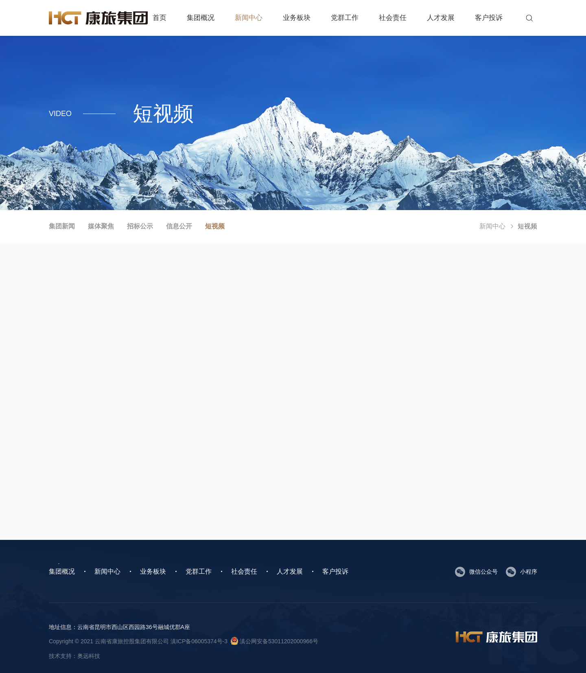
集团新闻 (62, 226)
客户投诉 (489, 18)
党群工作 (345, 18)
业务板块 (296, 18)
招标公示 (140, 226)
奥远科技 (88, 656)
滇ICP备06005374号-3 (199, 641)
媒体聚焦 (101, 226)
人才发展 (441, 18)
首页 (159, 18)
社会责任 (393, 18)
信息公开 (179, 226)
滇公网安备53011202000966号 (274, 641)
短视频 (215, 226)
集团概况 (200, 18)
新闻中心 (248, 18)
